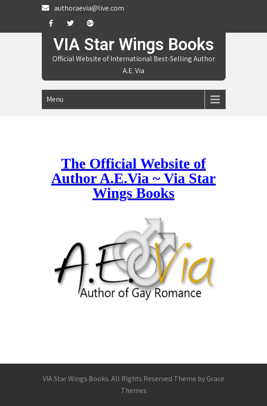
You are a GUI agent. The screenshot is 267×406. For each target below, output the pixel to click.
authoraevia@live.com (89, 8)
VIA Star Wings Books (133, 44)
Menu (54, 99)
